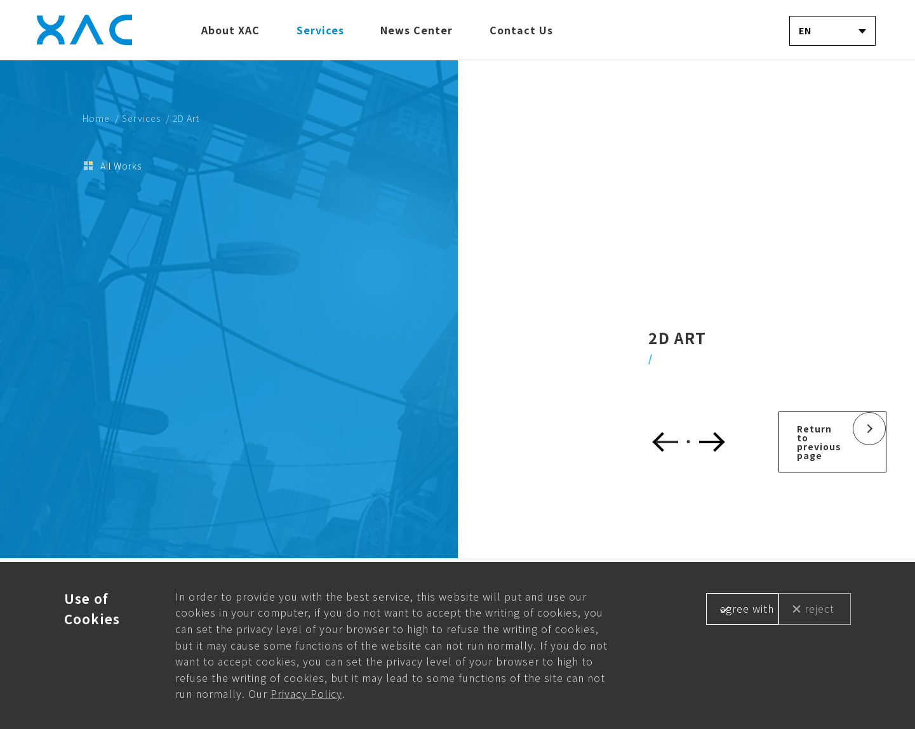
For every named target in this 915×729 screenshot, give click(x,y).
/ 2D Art (182, 118)
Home (96, 118)
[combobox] (832, 31)
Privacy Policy (306, 693)
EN (805, 30)
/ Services (138, 118)
